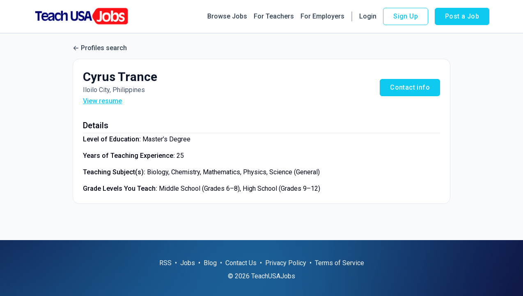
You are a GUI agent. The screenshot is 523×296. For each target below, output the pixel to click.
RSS (165, 263)
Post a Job (462, 16)
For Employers (322, 16)
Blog (210, 263)
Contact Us (241, 263)
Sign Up (405, 16)
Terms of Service (339, 263)
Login (367, 16)
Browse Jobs (227, 16)
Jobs (187, 263)
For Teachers (274, 16)
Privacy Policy (285, 263)
